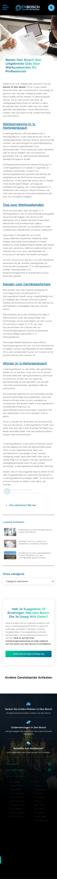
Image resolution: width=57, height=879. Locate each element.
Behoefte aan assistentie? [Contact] (28, 748)
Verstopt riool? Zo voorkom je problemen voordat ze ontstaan (33, 542)
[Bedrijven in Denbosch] (28, 722)
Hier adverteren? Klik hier (22, 505)
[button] (51, 7)
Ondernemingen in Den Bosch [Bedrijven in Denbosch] (28, 727)
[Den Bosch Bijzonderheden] (28, 703)
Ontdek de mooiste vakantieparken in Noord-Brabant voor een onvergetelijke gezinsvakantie (35, 555)
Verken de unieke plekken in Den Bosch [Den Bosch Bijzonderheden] (28, 709)
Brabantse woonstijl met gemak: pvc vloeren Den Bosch (35, 531)
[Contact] (28, 743)
